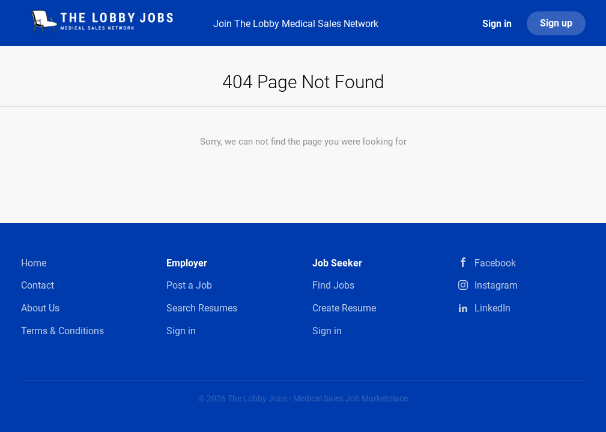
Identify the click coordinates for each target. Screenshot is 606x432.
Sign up (556, 23)
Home (33, 263)
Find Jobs (333, 285)
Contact (37, 285)
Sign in (497, 23)
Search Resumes (201, 308)
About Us (40, 308)
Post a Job (189, 285)
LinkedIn (492, 308)
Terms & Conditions (62, 331)
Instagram (496, 285)
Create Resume (344, 308)
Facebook (495, 263)
